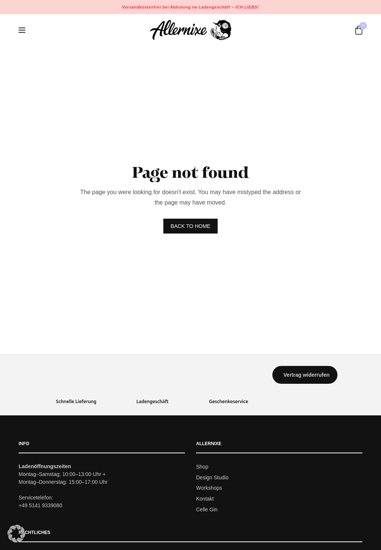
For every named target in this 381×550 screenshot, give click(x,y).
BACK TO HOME (191, 226)
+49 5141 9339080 (40, 505)
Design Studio (212, 477)
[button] (304, 375)
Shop (202, 467)
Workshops (209, 488)
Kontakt (205, 499)
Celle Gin (207, 509)
